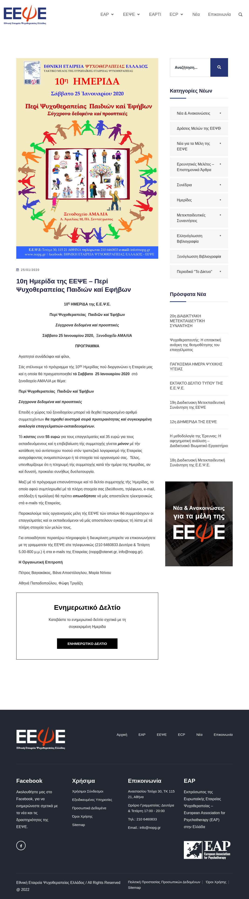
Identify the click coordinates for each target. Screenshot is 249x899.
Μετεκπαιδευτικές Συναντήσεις (191, 218)
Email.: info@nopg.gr (144, 827)
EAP (141, 734)
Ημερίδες (184, 200)
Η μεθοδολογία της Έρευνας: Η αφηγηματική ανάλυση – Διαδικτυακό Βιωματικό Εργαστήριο (199, 441)
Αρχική (122, 734)
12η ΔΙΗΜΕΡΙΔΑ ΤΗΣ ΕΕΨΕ (193, 422)
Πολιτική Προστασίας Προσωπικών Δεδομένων (164, 882)
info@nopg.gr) (130, 552)
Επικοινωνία (223, 734)
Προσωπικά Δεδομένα (89, 808)
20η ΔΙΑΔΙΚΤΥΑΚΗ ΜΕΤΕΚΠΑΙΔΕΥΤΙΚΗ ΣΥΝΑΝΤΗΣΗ (187, 321)
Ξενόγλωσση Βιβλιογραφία (199, 257)
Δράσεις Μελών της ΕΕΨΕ (199, 128)
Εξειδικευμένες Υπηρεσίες (92, 800)
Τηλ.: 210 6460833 (142, 819)
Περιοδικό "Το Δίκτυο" (194, 272)
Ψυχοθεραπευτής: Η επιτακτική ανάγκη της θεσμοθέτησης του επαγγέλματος (195, 345)
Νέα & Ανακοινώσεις (193, 113)
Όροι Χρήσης (82, 816)
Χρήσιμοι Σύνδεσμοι (87, 791)
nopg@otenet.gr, (104, 552)
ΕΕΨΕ (162, 734)
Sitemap (78, 825)
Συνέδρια (184, 185)
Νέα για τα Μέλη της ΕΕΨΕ (193, 146)
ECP (181, 734)
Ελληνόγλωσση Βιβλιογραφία (189, 238)
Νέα (199, 734)
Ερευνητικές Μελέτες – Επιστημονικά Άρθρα (195, 167)
